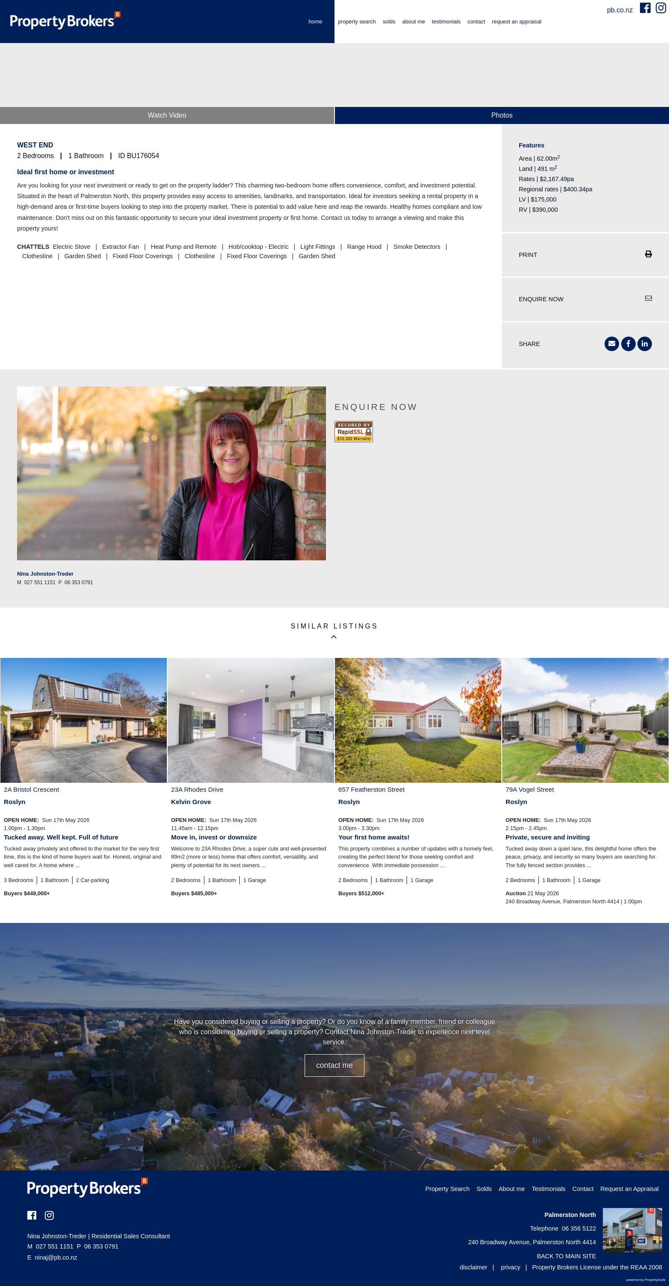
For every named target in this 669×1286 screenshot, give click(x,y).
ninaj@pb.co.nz (56, 1257)
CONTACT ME (334, 1065)
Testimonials (446, 21)
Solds (389, 21)
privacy (511, 1267)
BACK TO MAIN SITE (566, 1256)
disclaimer (473, 1267)
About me (413, 21)
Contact (476, 21)
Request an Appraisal (516, 21)
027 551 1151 (50, 1246)
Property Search (357, 21)
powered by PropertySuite (646, 1280)
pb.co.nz (621, 10)
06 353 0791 (97, 1246)
